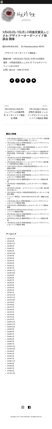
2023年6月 (10, 258)
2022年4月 (10, 285)
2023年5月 (10, 261)
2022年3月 (10, 287)
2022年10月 (11, 273)
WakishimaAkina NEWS (34, 46)
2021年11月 (11, 297)
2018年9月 (10, 363)
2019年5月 (10, 353)
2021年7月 (10, 307)
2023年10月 (11, 253)
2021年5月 (10, 312)
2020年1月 (10, 344)
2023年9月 (10, 256)
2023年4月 (10, 263)
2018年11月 (11, 361)
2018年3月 (10, 371)
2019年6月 (10, 351)
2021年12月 (11, 295)
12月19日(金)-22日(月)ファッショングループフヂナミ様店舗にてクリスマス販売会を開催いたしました (28, 139)
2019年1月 (10, 358)
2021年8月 (10, 305)
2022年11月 (11, 270)
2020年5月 (10, 336)
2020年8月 (10, 331)
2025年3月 (10, 241)
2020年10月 (11, 327)
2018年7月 (10, 368)
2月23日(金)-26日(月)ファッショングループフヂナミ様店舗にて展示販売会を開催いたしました (27, 163)
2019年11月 (11, 346)
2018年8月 (10, 366)
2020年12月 (11, 322)
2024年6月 (10, 246)
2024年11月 (11, 243)
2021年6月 (10, 309)
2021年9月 (10, 302)
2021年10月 (11, 300)
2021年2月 (10, 317)
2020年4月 (10, 339)
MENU (28, 1)
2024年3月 (10, 248)
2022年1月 (10, 292)
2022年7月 (10, 280)
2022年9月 (10, 275)
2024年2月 (10, 251)
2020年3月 (10, 341)
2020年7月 (10, 334)
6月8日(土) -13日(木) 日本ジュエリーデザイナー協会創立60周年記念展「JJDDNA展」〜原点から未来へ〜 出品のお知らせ (27, 153)
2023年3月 (10, 265)
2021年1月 (10, 319)
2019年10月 (11, 349)
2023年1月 (10, 268)
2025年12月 (11, 239)
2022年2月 (10, 290)
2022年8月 (10, 278)
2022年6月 (10, 283)
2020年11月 (11, 324)
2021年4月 (10, 314)
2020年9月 (10, 329)
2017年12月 (11, 373)
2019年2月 (10, 356)
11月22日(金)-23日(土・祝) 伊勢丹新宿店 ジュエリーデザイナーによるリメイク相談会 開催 (27, 148)
